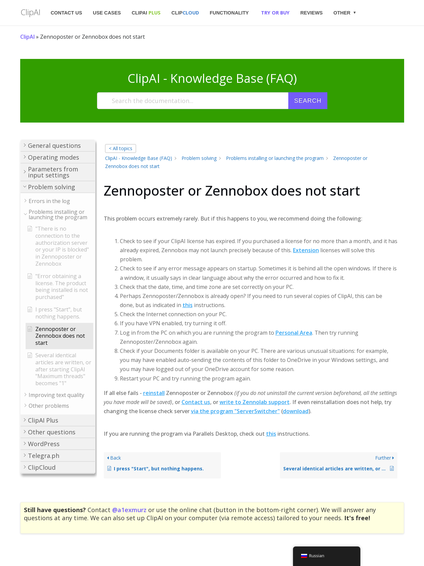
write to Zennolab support (255, 402)
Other (341, 12)
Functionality (229, 12)
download (295, 411)
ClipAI (146, 12)
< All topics (120, 148)
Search (307, 100)
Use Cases (107, 12)
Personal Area (293, 332)
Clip (185, 12)
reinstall (154, 393)
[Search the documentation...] (193, 100)
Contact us (66, 12)
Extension (306, 250)
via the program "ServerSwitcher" (235, 411)
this (188, 305)
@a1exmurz (129, 510)
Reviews (311, 12)
